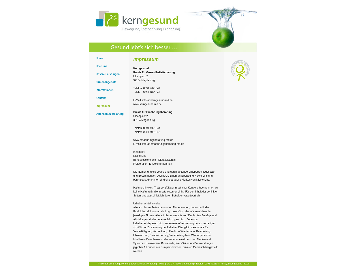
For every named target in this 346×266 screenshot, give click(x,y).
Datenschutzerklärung (110, 113)
